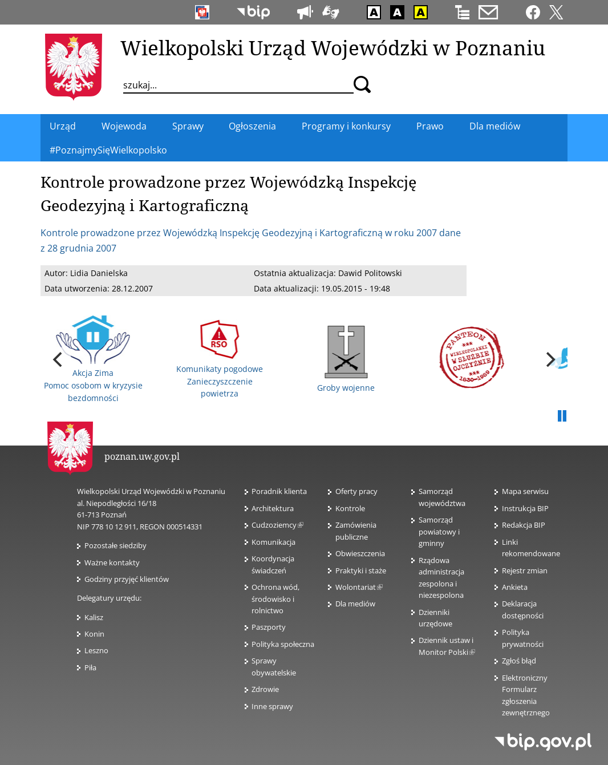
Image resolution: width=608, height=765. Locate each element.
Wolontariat (359, 587)
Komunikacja (273, 542)
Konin (94, 634)
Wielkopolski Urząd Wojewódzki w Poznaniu (332, 47)
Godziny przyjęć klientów (126, 579)
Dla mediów (355, 603)
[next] (549, 359)
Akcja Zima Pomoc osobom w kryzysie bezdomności (93, 359)
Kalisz (93, 617)
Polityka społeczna (283, 644)
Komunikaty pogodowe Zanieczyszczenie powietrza (219, 359)
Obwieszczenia (360, 553)
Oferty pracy (356, 491)
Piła (90, 667)
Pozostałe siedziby (115, 545)
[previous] (58, 359)
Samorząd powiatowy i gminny (439, 531)
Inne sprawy (272, 706)
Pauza (562, 416)
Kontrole (350, 508)
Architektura (273, 508)
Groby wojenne (346, 359)
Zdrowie (265, 689)
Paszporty (269, 627)
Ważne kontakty (112, 562)
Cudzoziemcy (277, 525)
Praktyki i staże (360, 570)
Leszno (96, 650)
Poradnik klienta (279, 491)
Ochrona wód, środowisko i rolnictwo (275, 599)
